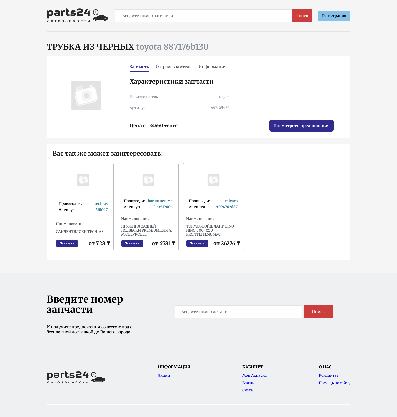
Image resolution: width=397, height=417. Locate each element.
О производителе (173, 66)
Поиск (301, 15)
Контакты (328, 375)
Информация (212, 66)
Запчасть (139, 66)
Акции (164, 375)
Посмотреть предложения (301, 125)
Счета (247, 390)
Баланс (248, 383)
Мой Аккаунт (254, 375)
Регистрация (334, 15)
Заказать (67, 243)
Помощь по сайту (334, 383)
